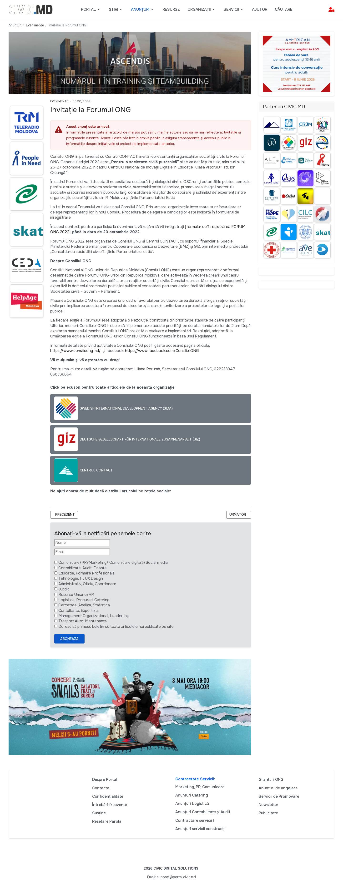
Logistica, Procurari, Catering (83, 599)
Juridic (64, 589)
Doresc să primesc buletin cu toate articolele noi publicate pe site (116, 626)
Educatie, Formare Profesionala (86, 573)
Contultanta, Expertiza (78, 610)
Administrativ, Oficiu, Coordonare (87, 583)
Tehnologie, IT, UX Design (80, 578)
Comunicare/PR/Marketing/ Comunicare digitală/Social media (113, 562)
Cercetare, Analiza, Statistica (84, 605)
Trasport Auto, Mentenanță (82, 621)
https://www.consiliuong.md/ (75, 350)
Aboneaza (69, 639)
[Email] (82, 552)
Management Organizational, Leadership (94, 615)
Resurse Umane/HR (76, 594)
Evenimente (59, 101)
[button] (91, 9)
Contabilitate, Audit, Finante (82, 567)
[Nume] (82, 542)
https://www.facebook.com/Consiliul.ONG (162, 350)
